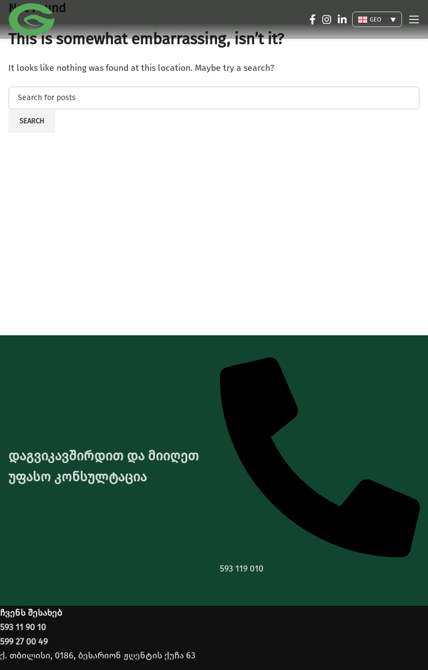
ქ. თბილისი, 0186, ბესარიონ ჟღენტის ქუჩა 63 (97, 655)
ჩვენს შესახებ (31, 612)
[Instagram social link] (326, 19)
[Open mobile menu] (414, 19)
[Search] (214, 98)
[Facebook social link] (312, 19)
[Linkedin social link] (342, 19)
